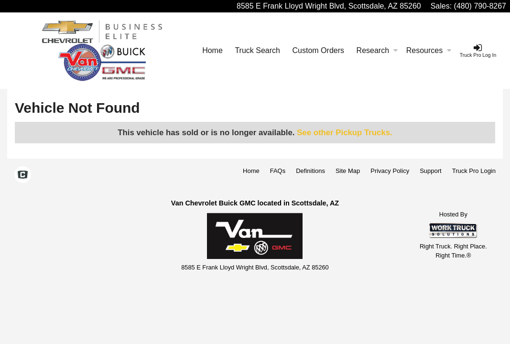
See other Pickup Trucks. (344, 132)
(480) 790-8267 (480, 6)
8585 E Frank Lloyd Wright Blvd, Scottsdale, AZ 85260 (329, 6)
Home (212, 50)
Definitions (310, 170)
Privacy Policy (389, 170)
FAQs (278, 170)
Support (431, 170)
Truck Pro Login (474, 170)
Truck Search (257, 50)
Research (377, 50)
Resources (428, 50)
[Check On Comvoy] (22, 175)
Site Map (348, 170)
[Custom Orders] (318, 50)
